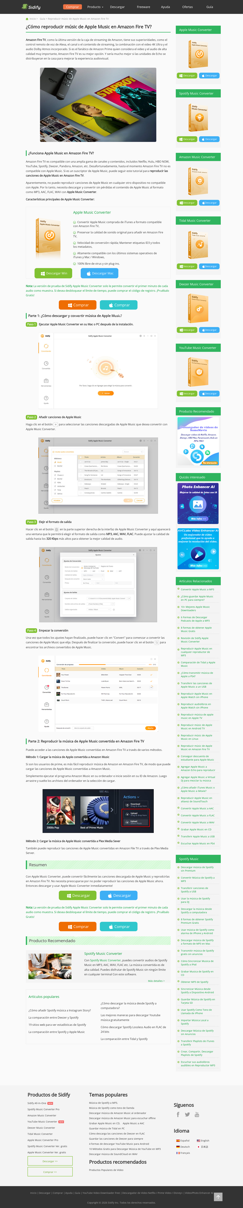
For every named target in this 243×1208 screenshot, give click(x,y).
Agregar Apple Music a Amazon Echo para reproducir (198, 768)
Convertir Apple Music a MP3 (197, 589)
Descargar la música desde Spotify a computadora (196, 910)
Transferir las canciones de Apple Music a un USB (196, 685)
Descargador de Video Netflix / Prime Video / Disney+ (152, 1192)
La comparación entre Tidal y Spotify (124, 1039)
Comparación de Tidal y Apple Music (198, 664)
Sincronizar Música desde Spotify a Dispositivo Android (197, 990)
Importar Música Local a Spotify (194, 1022)
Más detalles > (156, 981)
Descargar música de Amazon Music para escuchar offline (122, 1118)
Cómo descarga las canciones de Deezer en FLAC (117, 1133)
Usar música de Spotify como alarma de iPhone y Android (197, 931)
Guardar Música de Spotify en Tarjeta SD (198, 1001)
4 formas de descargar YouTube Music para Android (119, 1143)
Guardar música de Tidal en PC (107, 1128)
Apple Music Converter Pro (43, 1140)
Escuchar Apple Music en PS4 (198, 843)
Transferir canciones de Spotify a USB (194, 889)
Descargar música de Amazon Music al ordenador (117, 1113)
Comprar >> (50, 1172)
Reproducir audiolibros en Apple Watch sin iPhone (196, 705)
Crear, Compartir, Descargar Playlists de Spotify (197, 1053)
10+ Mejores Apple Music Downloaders (195, 608)
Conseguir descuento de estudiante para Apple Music (197, 758)
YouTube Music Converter (42, 1121)
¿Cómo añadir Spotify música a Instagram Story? (60, 1010)
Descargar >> (50, 1161)
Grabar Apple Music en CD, (104, 1123)
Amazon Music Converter (42, 1115)
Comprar (72, 7)
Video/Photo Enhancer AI (199, 1192)
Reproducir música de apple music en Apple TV (197, 716)
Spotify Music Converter (105, 960)
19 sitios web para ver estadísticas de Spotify (57, 1025)
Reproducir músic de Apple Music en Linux (196, 737)
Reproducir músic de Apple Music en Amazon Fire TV (196, 747)
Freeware (143, 7)
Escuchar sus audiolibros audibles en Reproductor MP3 (198, 1063)
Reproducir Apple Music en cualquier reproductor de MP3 (196, 652)
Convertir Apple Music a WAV (197, 822)
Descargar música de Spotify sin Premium (197, 869)
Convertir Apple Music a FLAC (198, 815)
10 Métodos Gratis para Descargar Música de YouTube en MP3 (125, 1149)
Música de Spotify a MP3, (103, 1102)
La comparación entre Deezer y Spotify (53, 1017)
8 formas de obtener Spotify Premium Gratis (197, 921)
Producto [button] (95, 7)
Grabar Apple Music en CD (196, 829)
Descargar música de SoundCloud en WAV (113, 1154)
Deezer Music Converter (41, 1127)
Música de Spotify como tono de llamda (111, 1108)
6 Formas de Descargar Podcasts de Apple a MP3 (195, 619)
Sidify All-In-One (37, 1103)
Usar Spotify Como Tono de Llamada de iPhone (196, 1011)
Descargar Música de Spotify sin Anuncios (197, 1032)
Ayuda (165, 7)
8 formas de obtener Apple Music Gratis (196, 629)
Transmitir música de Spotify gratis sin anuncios (197, 952)
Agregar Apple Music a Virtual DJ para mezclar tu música (198, 778)
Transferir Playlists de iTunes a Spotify (197, 1042)
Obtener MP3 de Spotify (194, 982)
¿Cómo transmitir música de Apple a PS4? (197, 674)
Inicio (33, 18)
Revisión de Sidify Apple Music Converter (194, 639)
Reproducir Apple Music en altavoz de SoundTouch (196, 799)
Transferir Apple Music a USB (198, 836)
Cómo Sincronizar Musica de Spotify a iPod (197, 962)
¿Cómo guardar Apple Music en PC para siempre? (197, 598)
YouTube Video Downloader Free (101, 1192)
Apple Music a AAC (133, 1123)
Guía (209, 7)
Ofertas (187, 7)
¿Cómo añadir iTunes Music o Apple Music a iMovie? (198, 789)
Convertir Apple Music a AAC (197, 808)
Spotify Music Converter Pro (43, 1109)
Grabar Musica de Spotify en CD (197, 973)
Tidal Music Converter (40, 1134)
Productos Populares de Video (106, 1170)
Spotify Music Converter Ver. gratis (47, 1146)
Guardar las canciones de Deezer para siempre (116, 1138)
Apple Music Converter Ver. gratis (47, 1152)
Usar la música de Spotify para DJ (195, 900)
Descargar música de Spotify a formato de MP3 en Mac (197, 942)
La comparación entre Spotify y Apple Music (57, 1032)
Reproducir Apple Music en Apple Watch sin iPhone (196, 695)
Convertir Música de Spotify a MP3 (198, 879)
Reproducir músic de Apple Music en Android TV (196, 726)
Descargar (117, 7)
